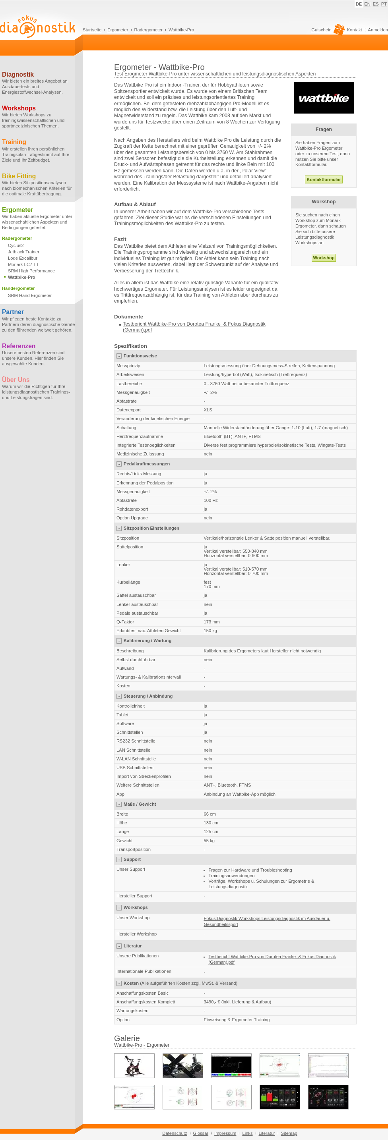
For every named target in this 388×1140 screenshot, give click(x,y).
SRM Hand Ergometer (30, 295)
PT (384, 4)
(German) (133, 330)
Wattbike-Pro (181, 29)
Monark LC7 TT (23, 264)
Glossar (201, 1133)
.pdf (148, 330)
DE (359, 4)
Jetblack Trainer (23, 251)
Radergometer (148, 29)
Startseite (92, 29)
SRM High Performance (31, 270)
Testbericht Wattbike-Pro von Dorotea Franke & (175, 324)
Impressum (225, 1133)
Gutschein (327, 32)
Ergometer (117, 29)
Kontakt (354, 29)
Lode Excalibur (22, 258)
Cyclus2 (16, 245)
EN (367, 4)
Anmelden (378, 29)
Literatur (267, 1133)
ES (376, 4)
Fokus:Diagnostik (246, 324)
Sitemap (289, 1133)
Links (247, 1133)
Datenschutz (174, 1133)
